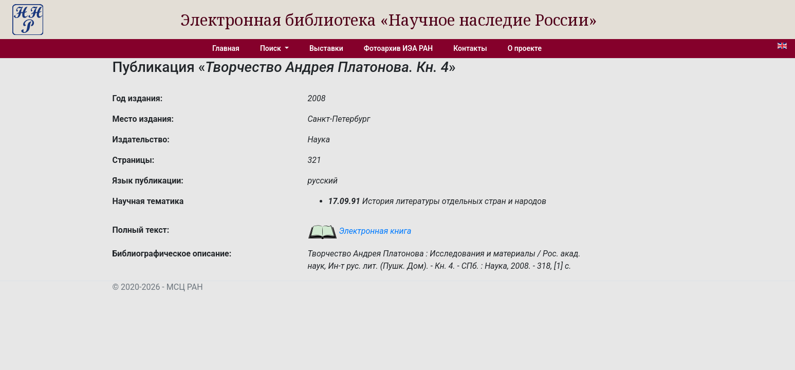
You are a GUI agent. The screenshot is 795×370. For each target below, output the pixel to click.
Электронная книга (360, 231)
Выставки (326, 48)
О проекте (525, 48)
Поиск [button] (271, 48)
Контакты (470, 48)
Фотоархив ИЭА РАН (398, 48)
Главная (225, 48)
